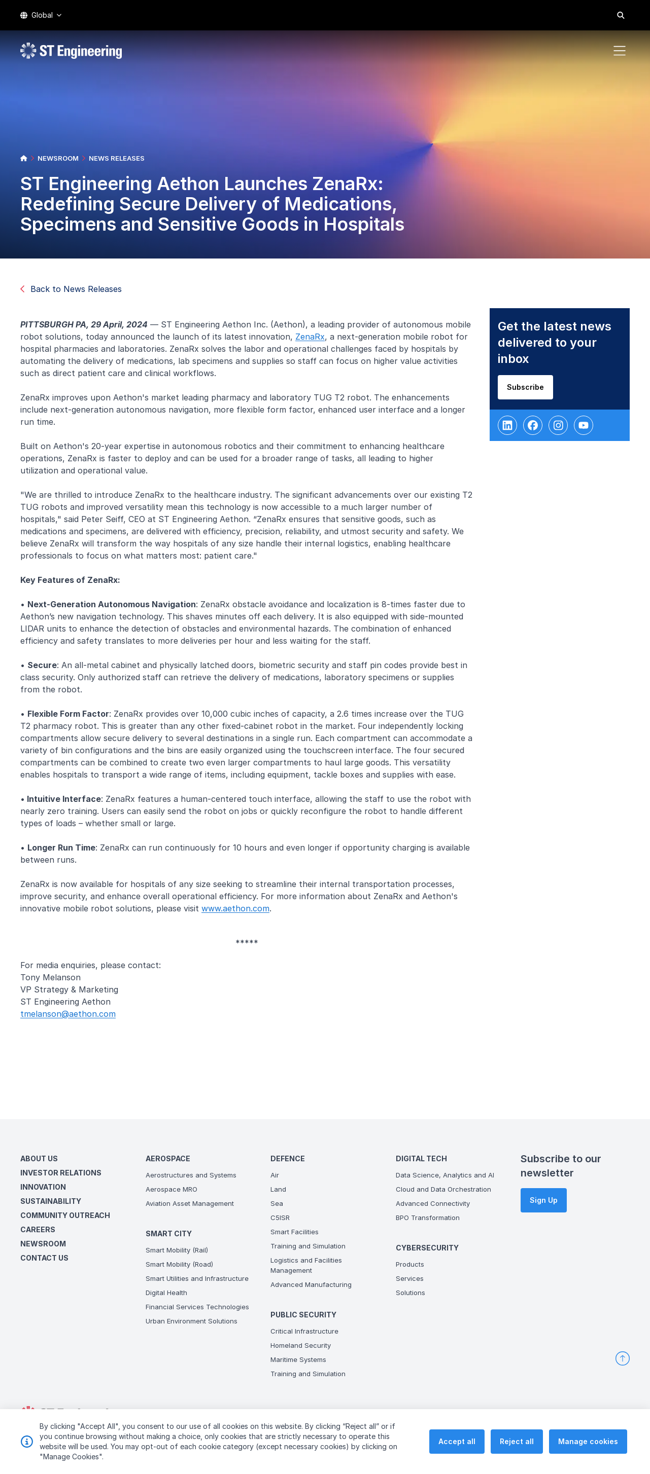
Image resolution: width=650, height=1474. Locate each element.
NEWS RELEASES (117, 158)
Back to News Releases (71, 289)
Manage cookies (588, 1448)
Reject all (517, 1448)
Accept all (456, 1448)
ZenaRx (314, 341)
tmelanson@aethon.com (72, 1018)
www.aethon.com (239, 912)
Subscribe (529, 391)
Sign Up (544, 1200)
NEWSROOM (58, 158)
